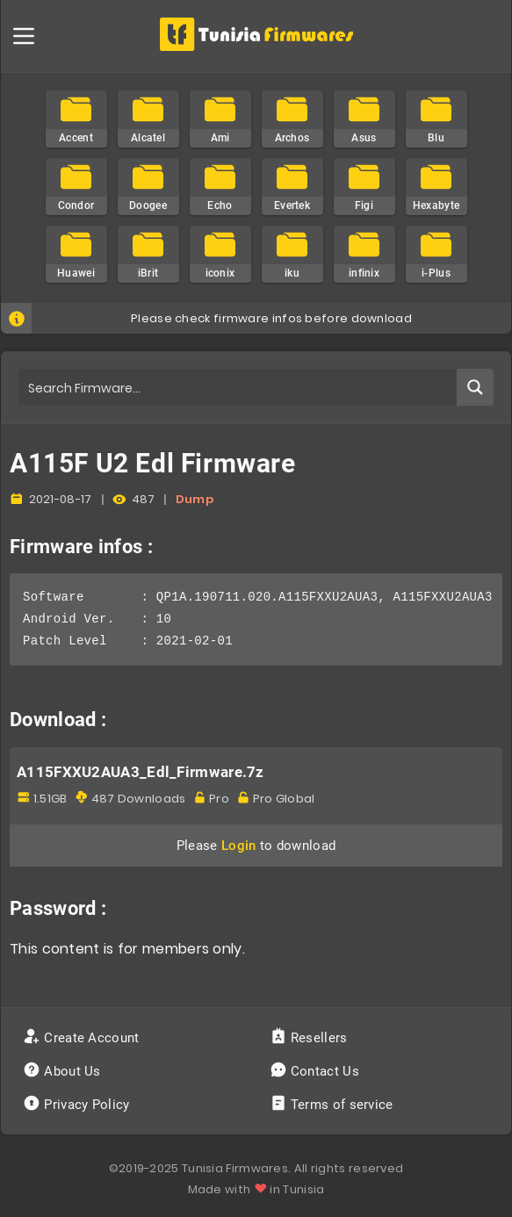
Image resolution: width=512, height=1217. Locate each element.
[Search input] (238, 387)
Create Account (83, 1038)
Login (238, 845)
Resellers (310, 1038)
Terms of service (333, 1105)
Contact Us (317, 1071)
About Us (64, 1071)
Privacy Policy (78, 1105)
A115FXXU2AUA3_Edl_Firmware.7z (140, 772)
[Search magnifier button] (475, 387)
